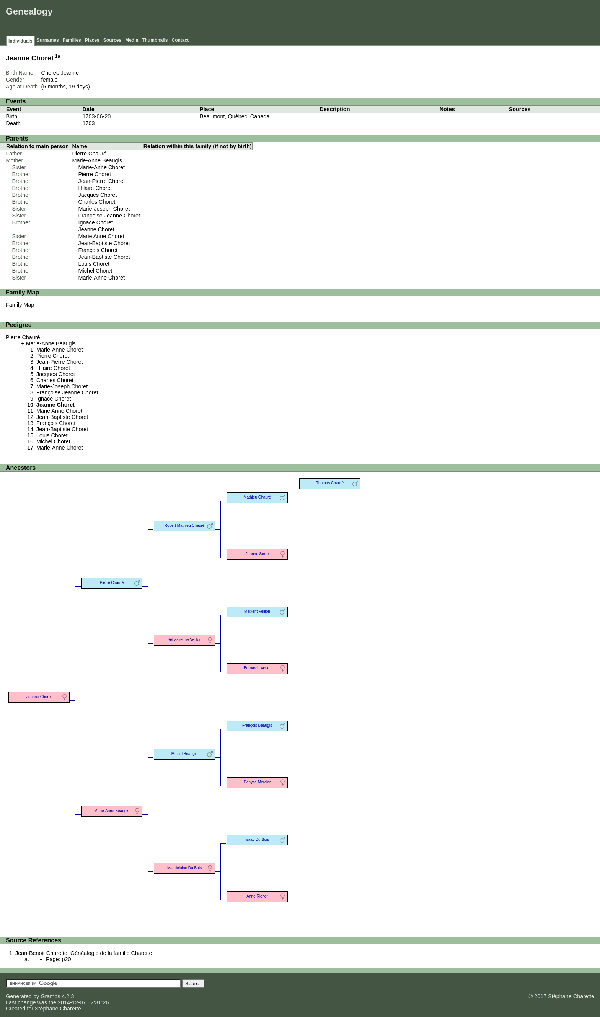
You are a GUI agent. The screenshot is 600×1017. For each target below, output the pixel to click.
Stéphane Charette (58, 1009)
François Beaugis (257, 725)
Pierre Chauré (89, 153)
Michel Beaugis (184, 754)
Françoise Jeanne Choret (109, 216)
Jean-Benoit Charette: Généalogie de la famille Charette (83, 953)
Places (92, 40)
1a (57, 56)
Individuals (20, 41)
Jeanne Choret (96, 229)
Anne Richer (256, 896)
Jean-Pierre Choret (101, 181)
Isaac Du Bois (257, 839)
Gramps (50, 996)
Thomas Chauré (330, 483)
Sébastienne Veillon (185, 640)
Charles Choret (97, 202)
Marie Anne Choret (101, 236)
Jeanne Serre (257, 554)
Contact (180, 40)
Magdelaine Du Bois (184, 868)
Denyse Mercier (257, 782)
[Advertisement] (459, 19)
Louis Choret (94, 264)
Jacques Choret (97, 195)
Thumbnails (155, 40)
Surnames (48, 40)
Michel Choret (95, 271)
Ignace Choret (95, 222)
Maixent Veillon (257, 611)
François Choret (97, 250)
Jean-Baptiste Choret (104, 243)
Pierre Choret (94, 174)
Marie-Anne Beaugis (97, 160)
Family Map (20, 305)
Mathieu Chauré (257, 497)
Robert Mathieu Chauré (185, 525)
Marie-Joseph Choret (104, 209)
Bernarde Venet (257, 668)
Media (131, 40)
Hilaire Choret (95, 188)
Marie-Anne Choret (101, 167)
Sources (112, 40)
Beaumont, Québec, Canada (234, 116)
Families (72, 40)
